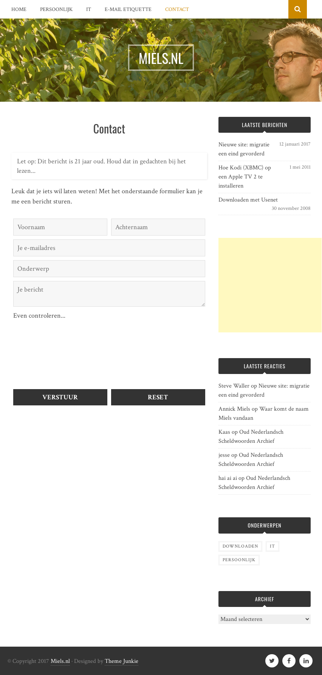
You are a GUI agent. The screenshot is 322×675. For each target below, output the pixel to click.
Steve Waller (233, 386)
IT (88, 9)
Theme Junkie (121, 661)
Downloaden (240, 546)
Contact (177, 9)
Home (18, 9)
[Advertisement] (270, 285)
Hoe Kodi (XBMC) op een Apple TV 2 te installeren (244, 177)
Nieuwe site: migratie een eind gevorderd (243, 149)
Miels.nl (60, 661)
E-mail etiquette (128, 9)
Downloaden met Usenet (248, 200)
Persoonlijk (56, 9)
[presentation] (44, 348)
